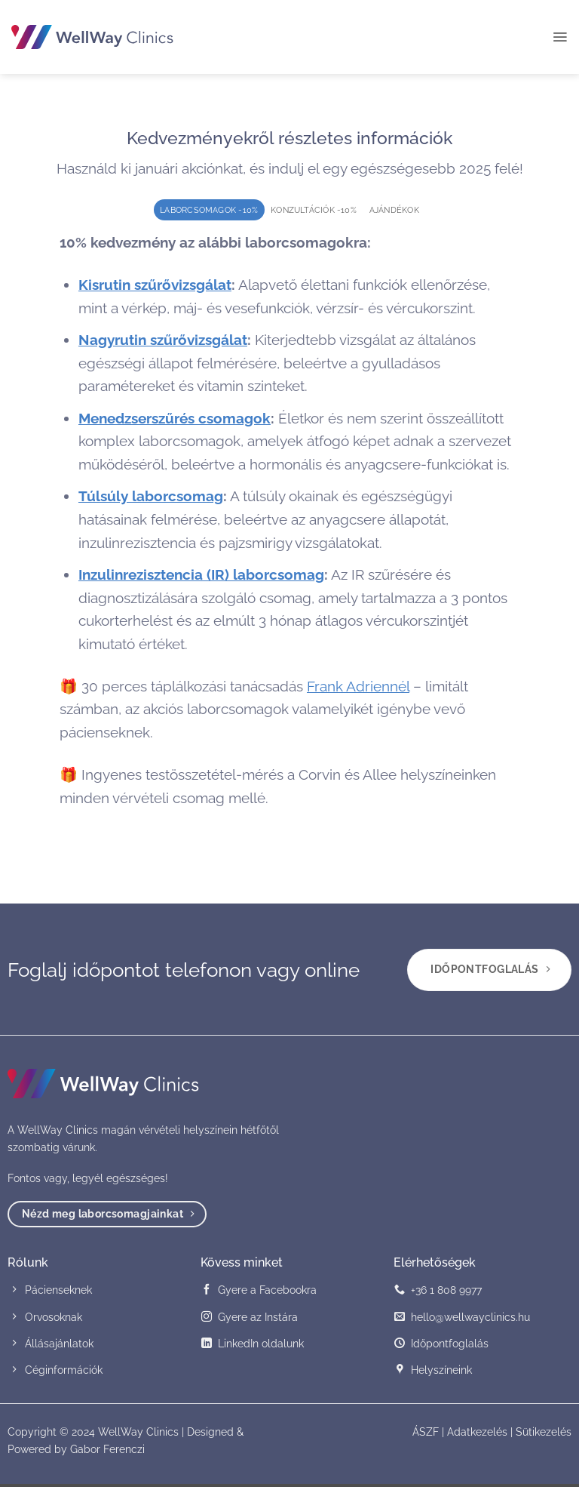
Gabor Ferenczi (107, 1451)
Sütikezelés (543, 1434)
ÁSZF (425, 1434)
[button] (559, 37)
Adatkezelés (477, 1434)
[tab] (202, 210)
